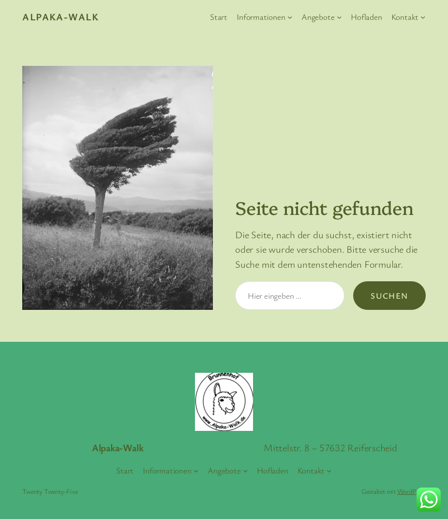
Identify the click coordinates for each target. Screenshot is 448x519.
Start (218, 16)
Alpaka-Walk (60, 16)
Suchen (389, 295)
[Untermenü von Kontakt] (422, 17)
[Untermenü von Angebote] (339, 17)
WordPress (411, 491)
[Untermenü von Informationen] (289, 17)
